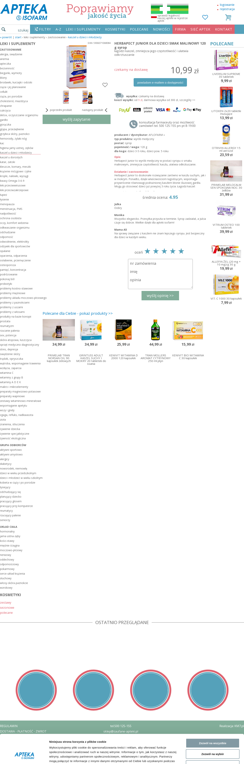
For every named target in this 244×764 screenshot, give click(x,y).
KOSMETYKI (115, 29)
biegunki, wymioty (11, 73)
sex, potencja (8, 335)
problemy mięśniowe (12, 293)
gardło (4, 120)
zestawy (5, 602)
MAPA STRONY (10, 758)
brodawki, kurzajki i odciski (16, 82)
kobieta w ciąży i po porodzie (17, 482)
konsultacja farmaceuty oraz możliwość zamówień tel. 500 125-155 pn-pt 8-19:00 (167, 124)
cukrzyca (5, 110)
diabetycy (5, 464)
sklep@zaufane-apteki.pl (120, 731)
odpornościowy (9, 564)
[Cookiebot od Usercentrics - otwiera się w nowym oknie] (24, 420)
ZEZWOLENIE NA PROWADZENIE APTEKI (28, 742)
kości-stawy (7, 541)
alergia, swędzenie (11, 54)
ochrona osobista (10, 218)
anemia (4, 59)
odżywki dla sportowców (15, 246)
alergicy (4, 459)
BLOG (4, 753)
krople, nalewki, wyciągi (14, 176)
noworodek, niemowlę (13, 468)
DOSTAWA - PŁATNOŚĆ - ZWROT (23, 731)
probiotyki (6, 284)
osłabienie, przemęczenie (15, 260)
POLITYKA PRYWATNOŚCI (18, 737)
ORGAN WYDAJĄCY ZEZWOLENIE (23, 747)
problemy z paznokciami (14, 302)
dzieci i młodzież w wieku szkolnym (20, 478)
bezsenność (7, 68)
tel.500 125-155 (120, 726)
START (18, 37)
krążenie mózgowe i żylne (15, 171)
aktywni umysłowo (11, 454)
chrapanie (6, 106)
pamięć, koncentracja (13, 269)
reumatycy (6, 510)
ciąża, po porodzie (11, 96)
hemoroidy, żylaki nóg (13, 138)
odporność (6, 237)
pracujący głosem (11, 501)
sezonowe (7, 607)
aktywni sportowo (11, 450)
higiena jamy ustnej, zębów (16, 148)
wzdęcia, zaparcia (10, 368)
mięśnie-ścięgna (10, 545)
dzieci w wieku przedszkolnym (18, 473)
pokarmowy (7, 569)
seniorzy (5, 520)
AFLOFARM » (157, 135)
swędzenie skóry (10, 354)
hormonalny (7, 531)
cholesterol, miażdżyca (14, 101)
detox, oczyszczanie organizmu (19, 115)
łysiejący (5, 487)
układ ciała (8, 527)
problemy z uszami (11, 307)
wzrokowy (6, 587)
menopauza (7, 204)
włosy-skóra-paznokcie (14, 583)
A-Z (58, 29)
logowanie (227, 5)
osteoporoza (8, 265)
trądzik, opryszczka (11, 358)
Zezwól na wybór (212, 392)
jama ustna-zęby (10, 536)
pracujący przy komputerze (16, 506)
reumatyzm (7, 326)
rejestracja (227, 9)
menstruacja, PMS (11, 209)
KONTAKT (223, 29)
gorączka (5, 124)
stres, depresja (9, 349)
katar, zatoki (7, 162)
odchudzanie (7, 232)
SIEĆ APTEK (200, 29)
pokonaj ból (7, 279)
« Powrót (6, 37)
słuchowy (5, 578)
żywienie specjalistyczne (14, 433)
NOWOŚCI (161, 29)
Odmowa (212, 403)
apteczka (5, 63)
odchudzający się (10, 492)
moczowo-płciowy (11, 550)
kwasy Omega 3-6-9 (12, 180)
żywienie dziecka (10, 429)
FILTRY (45, 29)
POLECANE (139, 29)
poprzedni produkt (58, 110)
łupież (3, 195)
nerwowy (5, 555)
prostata (5, 321)
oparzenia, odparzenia (13, 255)
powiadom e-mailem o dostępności (160, 82)
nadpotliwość (8, 213)
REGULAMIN (9, 726)
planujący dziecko (10, 496)
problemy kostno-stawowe (16, 288)
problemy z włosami (12, 312)
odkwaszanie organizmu (14, 227)
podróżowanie (8, 274)
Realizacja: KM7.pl (231, 726)
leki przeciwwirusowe (13, 185)
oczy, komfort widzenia (14, 223)
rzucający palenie (10, 515)
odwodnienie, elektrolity (14, 241)
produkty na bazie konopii (15, 316)
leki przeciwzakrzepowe (14, 190)
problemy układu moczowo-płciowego (20, 298)
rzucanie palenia (10, 330)
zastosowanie (10, 49)
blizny (3, 77)
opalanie (5, 251)
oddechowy (7, 559)
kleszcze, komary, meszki (15, 166)
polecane (6, 612)
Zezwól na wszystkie (212, 381)
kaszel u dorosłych (11, 157)
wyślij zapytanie (76, 119)
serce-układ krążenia (12, 573)
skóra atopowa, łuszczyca (16, 340)
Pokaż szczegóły (200, 420)
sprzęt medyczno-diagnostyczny (19, 344)
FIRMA (180, 29)
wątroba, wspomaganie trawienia (20, 363)
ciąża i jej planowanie (13, 87)
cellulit (4, 91)
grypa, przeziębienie (12, 129)
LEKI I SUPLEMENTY (83, 29)
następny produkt (95, 110)
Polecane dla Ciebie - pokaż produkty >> (78, 313)
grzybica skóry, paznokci (14, 134)
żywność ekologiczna (13, 438)
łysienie (4, 199)
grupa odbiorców (13, 445)
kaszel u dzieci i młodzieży (85, 37)
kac (2, 143)
